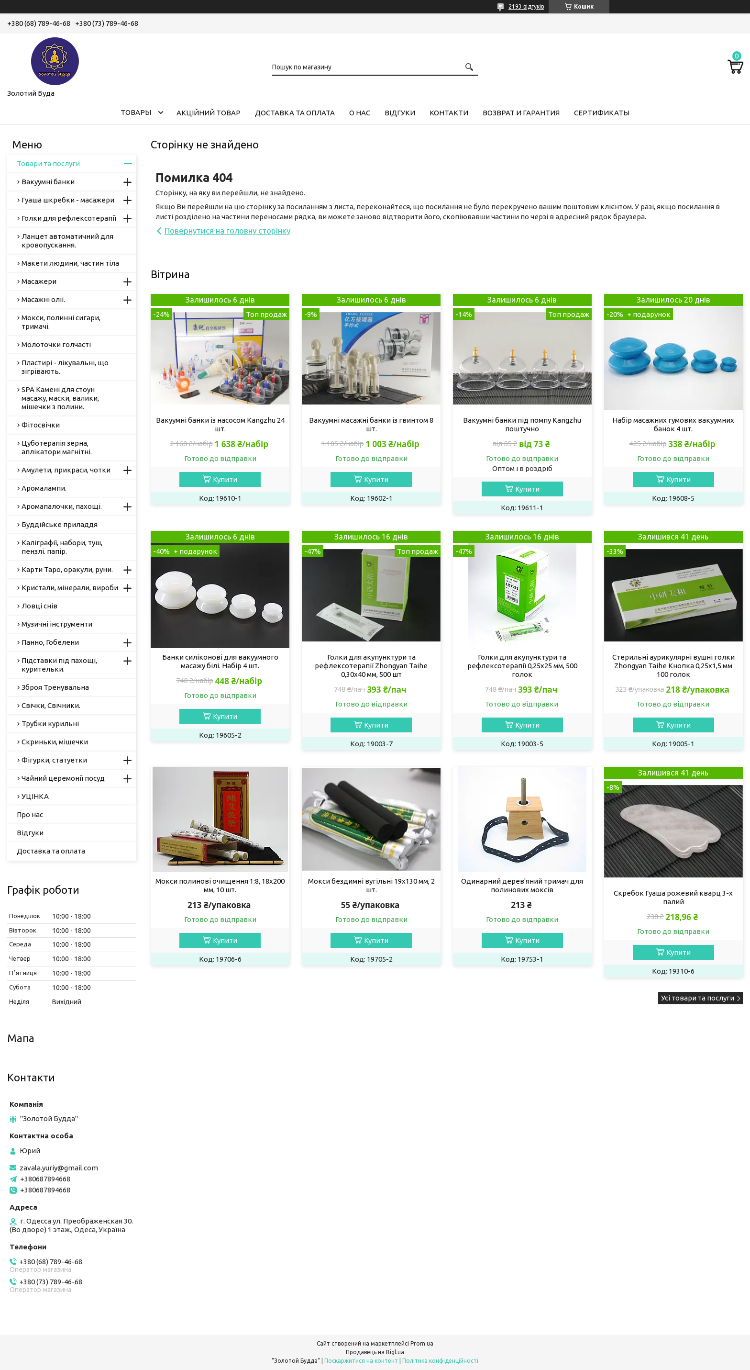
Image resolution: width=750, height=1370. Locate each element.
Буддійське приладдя (60, 524)
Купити (225, 479)
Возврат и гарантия (521, 113)
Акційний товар (208, 113)
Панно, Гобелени (50, 642)
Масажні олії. (43, 299)
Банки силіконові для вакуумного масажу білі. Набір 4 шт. (220, 661)
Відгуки (400, 113)
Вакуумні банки (48, 182)
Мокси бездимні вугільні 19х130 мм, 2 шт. (371, 885)
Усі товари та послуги (697, 998)
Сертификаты (601, 113)
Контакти (449, 113)
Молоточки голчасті (56, 344)
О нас (359, 113)
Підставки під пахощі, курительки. (59, 664)
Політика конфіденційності (440, 1361)
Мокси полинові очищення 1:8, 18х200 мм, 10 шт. (220, 885)
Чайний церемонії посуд (63, 778)
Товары (136, 112)
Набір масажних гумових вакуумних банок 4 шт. (673, 424)
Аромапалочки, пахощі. (62, 506)
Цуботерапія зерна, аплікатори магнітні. (57, 447)
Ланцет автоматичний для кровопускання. (67, 240)
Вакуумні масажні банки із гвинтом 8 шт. (371, 424)
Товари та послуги (48, 163)
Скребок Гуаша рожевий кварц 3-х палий (673, 897)
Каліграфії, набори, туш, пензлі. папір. (62, 547)
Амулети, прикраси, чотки (66, 470)
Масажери (39, 281)
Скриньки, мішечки (55, 742)
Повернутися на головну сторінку (227, 230)
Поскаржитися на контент (361, 1361)
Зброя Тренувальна (55, 687)
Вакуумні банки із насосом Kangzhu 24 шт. (220, 424)
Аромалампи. (44, 488)
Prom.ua (421, 1343)
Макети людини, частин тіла (70, 263)
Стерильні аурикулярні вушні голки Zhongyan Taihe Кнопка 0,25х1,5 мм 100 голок (673, 665)
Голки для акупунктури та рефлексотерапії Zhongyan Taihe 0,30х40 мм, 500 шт (371, 665)
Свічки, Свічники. (51, 705)
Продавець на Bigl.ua (375, 1352)
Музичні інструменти (57, 624)
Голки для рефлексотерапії (69, 218)
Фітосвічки (41, 425)
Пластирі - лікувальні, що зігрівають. (65, 367)
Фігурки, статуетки (54, 760)
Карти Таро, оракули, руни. (67, 569)
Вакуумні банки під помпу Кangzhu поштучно (522, 424)
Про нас (30, 814)
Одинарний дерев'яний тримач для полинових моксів (522, 885)
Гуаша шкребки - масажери (68, 200)
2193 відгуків (526, 6)
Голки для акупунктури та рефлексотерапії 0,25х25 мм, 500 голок (522, 665)
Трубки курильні (50, 723)
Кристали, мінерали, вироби (70, 588)
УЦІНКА (35, 796)
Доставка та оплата (295, 113)
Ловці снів (39, 606)
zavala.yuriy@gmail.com (59, 1168)
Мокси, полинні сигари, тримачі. (61, 322)
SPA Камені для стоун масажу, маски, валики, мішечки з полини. (60, 398)
